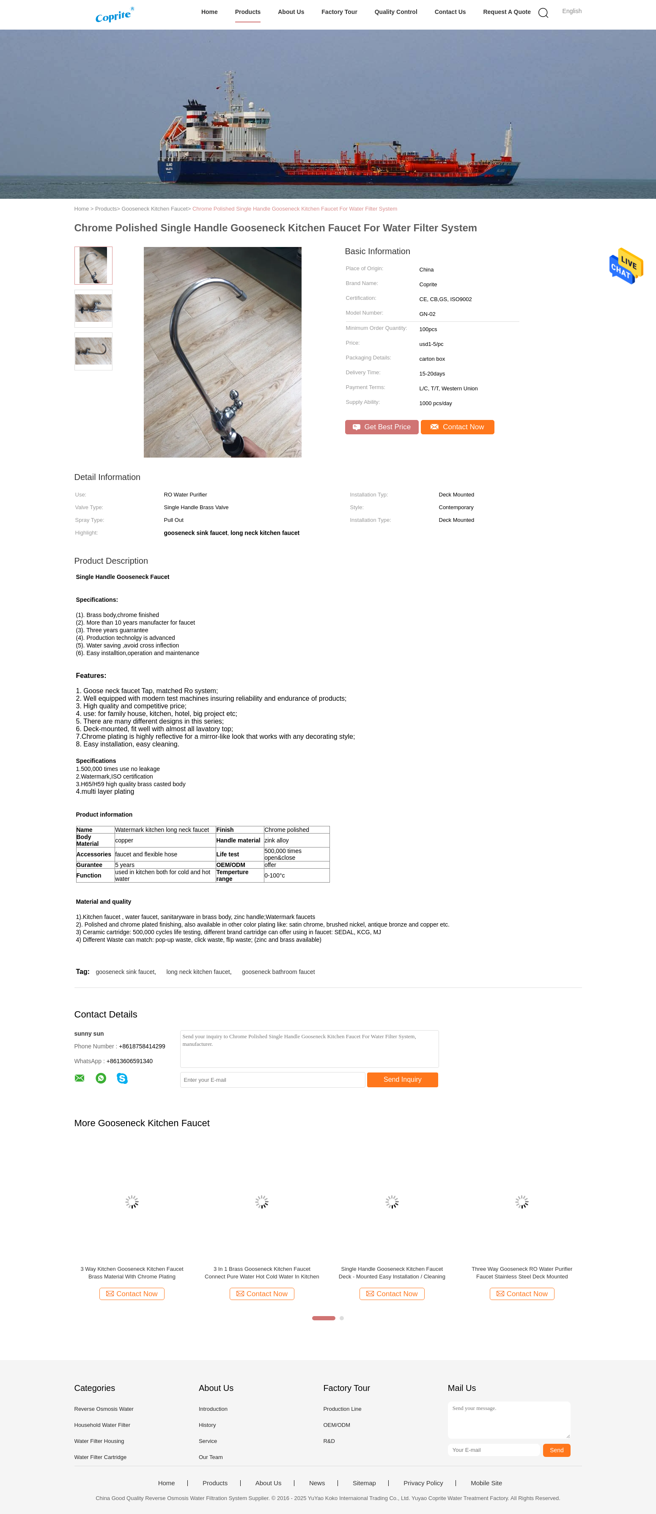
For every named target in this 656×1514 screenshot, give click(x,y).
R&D (329, 1441)
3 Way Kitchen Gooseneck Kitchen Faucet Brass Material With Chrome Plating (131, 1273)
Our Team (211, 1457)
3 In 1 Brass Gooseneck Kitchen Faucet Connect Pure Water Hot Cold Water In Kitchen (262, 1273)
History (207, 1425)
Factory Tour (339, 11)
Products (248, 11)
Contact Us (450, 11)
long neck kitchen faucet (198, 971)
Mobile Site (486, 1483)
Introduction (213, 1409)
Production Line (342, 1409)
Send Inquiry (403, 1079)
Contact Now (457, 427)
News (317, 1483)
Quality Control (396, 11)
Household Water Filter (102, 1425)
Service (208, 1441)
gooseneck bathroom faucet (278, 971)
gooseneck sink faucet (125, 971)
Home (209, 11)
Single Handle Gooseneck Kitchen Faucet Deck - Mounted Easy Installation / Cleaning (392, 1273)
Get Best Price (382, 427)
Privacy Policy (423, 1483)
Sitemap (364, 1483)
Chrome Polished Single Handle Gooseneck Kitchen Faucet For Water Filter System (294, 209)
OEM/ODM (336, 1425)
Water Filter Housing (99, 1441)
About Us (291, 11)
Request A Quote (507, 11)
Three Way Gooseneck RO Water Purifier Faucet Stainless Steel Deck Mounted (522, 1273)
